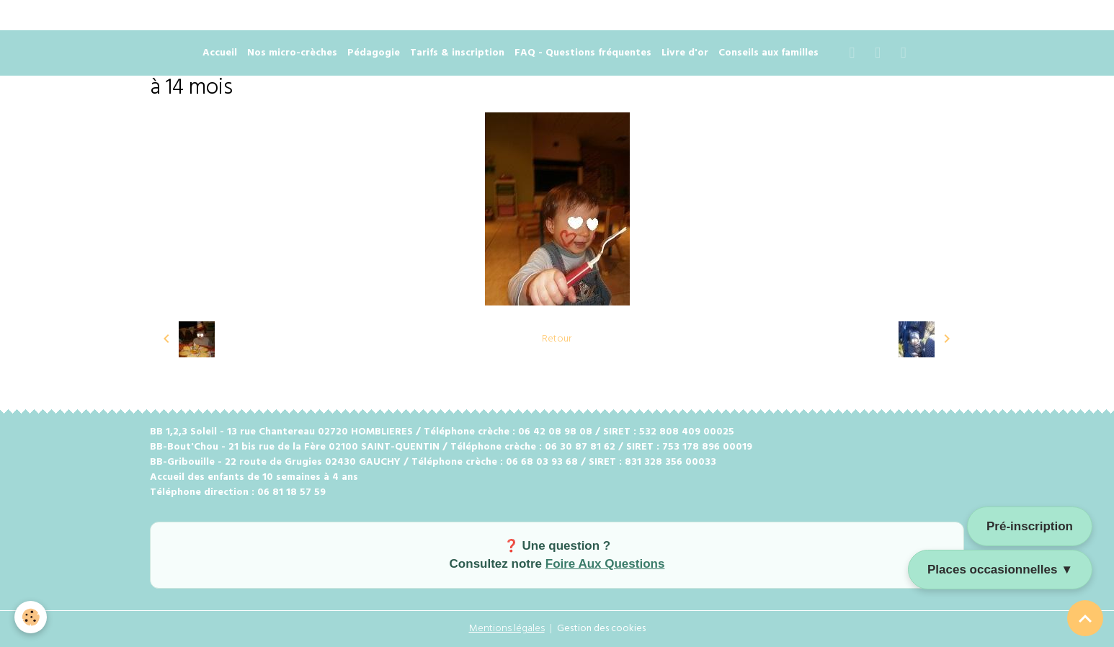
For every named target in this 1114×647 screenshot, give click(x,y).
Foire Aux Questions (605, 564)
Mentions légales (507, 628)
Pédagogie (373, 53)
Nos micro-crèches (292, 53)
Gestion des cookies (601, 628)
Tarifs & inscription (457, 53)
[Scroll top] (1085, 618)
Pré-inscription (1029, 526)
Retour (556, 339)
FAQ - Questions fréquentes (582, 53)
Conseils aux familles (768, 53)
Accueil (219, 53)
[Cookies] (30, 617)
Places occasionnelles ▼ (1000, 569)
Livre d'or (684, 53)
